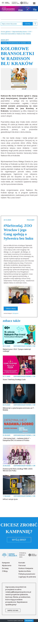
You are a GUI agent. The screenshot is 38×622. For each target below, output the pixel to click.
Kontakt (22, 563)
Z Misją (4, 571)
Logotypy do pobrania (27, 577)
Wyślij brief (19, 539)
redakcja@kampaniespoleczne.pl (18, 592)
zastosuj (28, 23)
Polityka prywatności (27, 574)
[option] (19, 79)
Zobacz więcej (11, 308)
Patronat (22, 565)
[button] (34, 3)
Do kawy (5, 568)
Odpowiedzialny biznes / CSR (19, 43)
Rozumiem (29, 620)
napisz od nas (12, 610)
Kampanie (15, 313)
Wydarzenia (6, 565)
